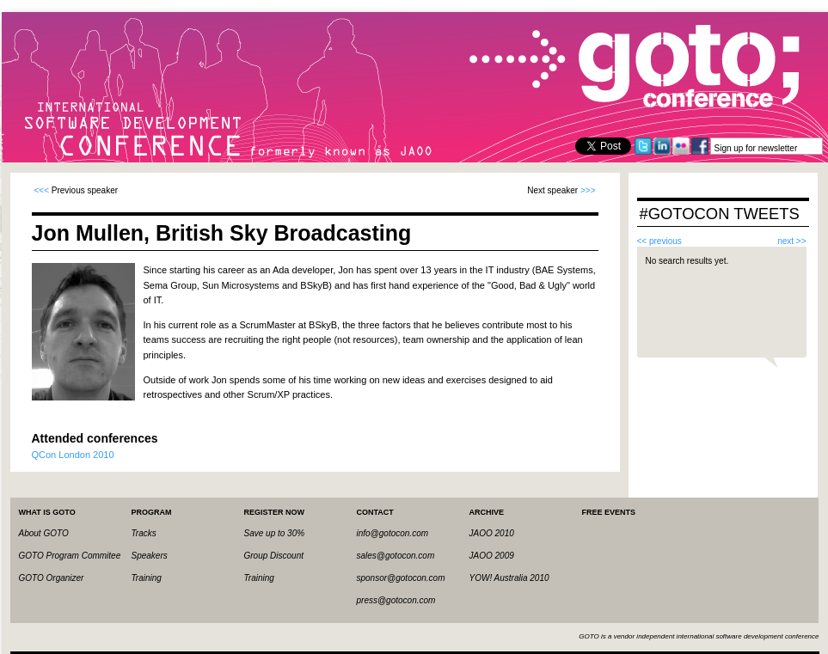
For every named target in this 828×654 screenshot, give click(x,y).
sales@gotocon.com (396, 555)
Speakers (150, 555)
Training (147, 578)
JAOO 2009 (491, 555)
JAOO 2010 (491, 533)
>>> (588, 190)
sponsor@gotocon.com (401, 578)
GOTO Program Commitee (70, 555)
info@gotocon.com (393, 533)
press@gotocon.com (396, 600)
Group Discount (274, 555)
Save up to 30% (274, 533)
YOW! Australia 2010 (509, 578)
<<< (42, 190)
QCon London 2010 (73, 454)
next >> (791, 241)
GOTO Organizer (51, 578)
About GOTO (44, 533)
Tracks (144, 533)
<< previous (659, 241)
